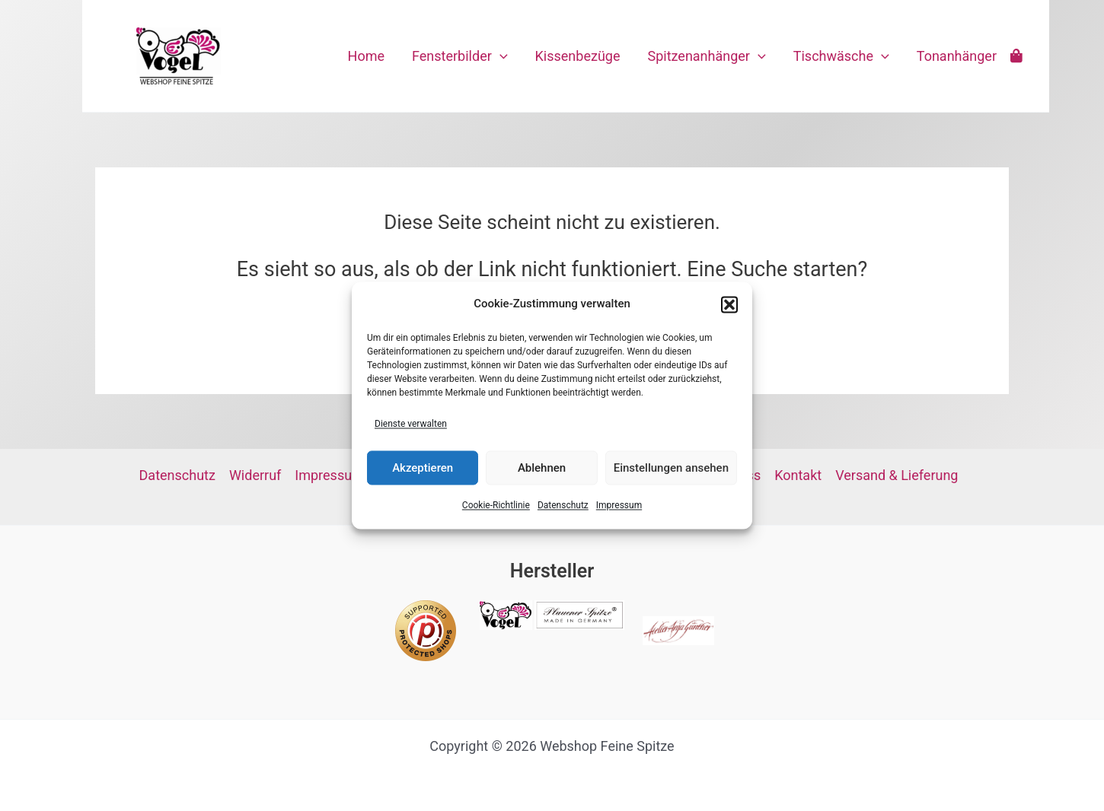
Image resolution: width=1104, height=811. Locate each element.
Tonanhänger (957, 56)
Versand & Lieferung (896, 475)
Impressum (619, 506)
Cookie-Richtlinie (496, 506)
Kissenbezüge (578, 56)
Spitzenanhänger (706, 56)
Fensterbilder (460, 56)
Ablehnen (542, 468)
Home (366, 56)
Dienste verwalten (411, 423)
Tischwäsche (841, 56)
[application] (500, 56)
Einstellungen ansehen (671, 468)
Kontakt (798, 475)
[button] (729, 304)
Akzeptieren (422, 468)
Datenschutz (563, 506)
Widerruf (255, 475)
